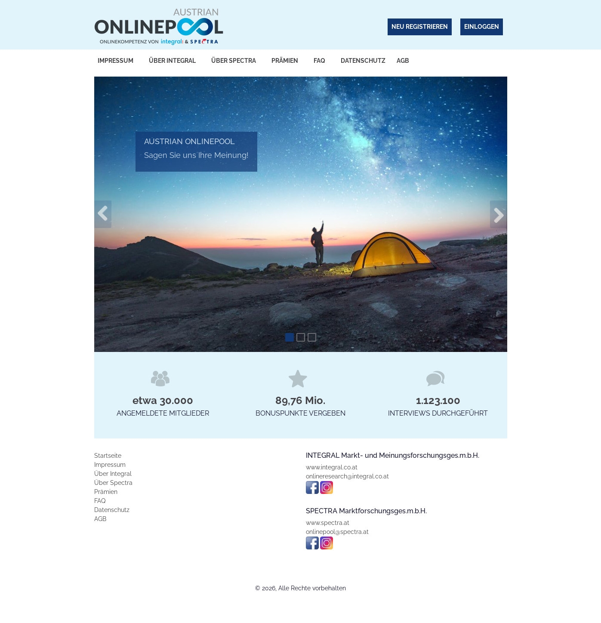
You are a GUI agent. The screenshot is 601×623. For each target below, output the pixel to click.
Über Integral (172, 60)
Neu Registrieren (419, 26)
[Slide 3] (312, 337)
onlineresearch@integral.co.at (347, 476)
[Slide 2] (300, 337)
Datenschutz (363, 60)
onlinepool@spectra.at (337, 531)
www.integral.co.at (332, 467)
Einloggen (481, 26)
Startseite (107, 455)
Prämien (284, 60)
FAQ (319, 60)
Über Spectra (233, 60)
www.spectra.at (327, 522)
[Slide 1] (289, 337)
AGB (403, 60)
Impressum (115, 60)
